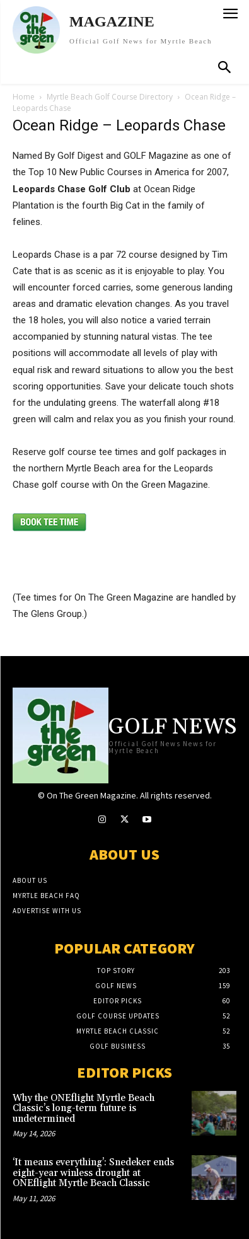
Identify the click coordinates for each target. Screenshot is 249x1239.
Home (24, 96)
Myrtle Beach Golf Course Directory (110, 96)
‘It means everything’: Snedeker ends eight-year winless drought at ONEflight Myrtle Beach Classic (93, 1172)
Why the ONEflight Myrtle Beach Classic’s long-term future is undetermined (83, 1108)
